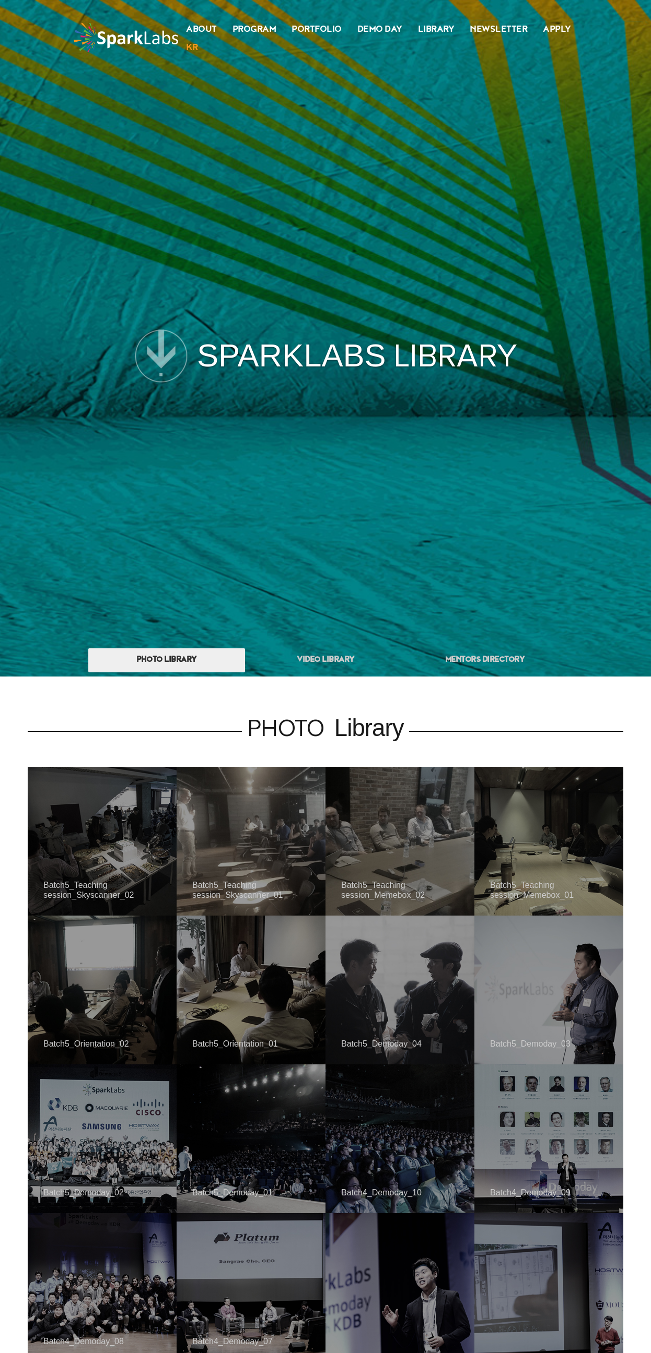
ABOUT (201, 30)
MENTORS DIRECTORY (485, 660)
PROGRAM (254, 30)
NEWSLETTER (498, 30)
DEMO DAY (379, 30)
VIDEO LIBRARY (325, 660)
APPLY (557, 30)
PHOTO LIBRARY (166, 660)
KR (191, 48)
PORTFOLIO (317, 30)
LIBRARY (436, 30)
